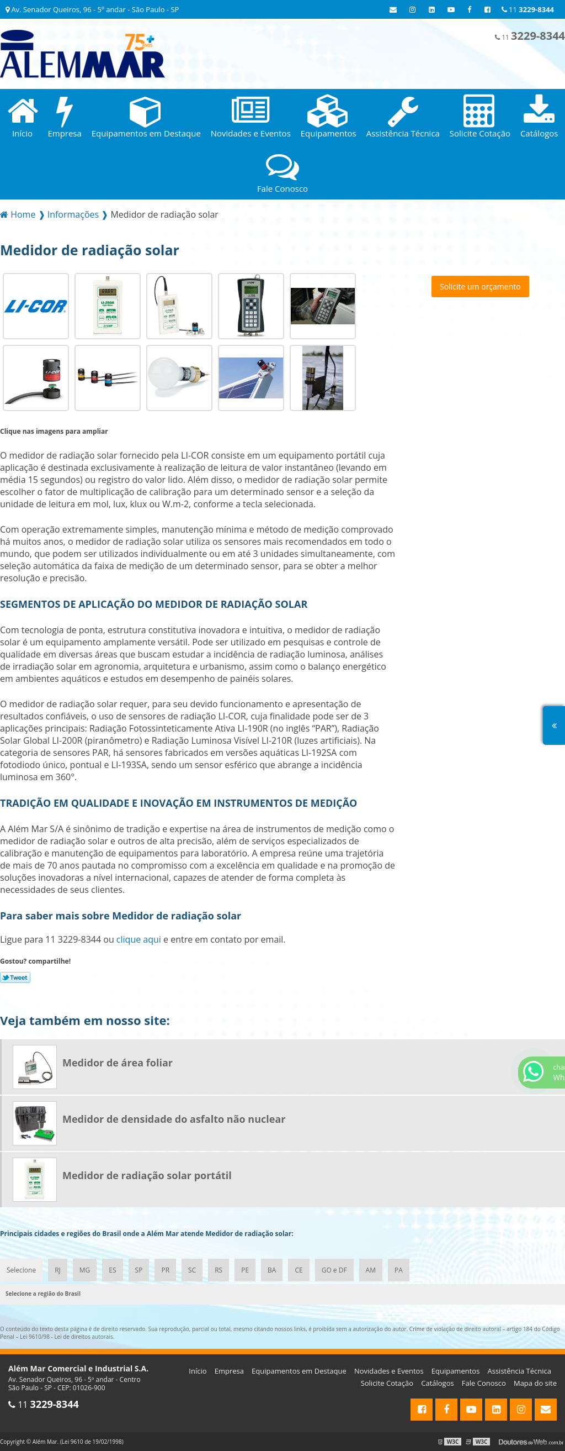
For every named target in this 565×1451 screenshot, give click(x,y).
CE (298, 1270)
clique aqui (138, 939)
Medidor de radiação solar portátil (147, 1175)
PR (165, 1270)
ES (112, 1270)
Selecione (21, 1270)
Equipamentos (455, 1371)
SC (192, 1270)
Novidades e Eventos (389, 1371)
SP (139, 1270)
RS (218, 1270)
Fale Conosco (484, 1383)
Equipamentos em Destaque (299, 1371)
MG (84, 1270)
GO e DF (334, 1270)
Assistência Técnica (520, 1371)
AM (371, 1270)
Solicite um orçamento (480, 286)
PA (399, 1270)
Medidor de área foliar (117, 1062)
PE (245, 1270)
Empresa (229, 1371)
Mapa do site (535, 1383)
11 (528, 9)
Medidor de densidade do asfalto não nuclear (173, 1119)
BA (272, 1270)
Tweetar (15, 977)
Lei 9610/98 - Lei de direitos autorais (66, 1336)
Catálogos (437, 1383)
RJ (58, 1270)
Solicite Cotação (387, 1383)
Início (197, 1371)
